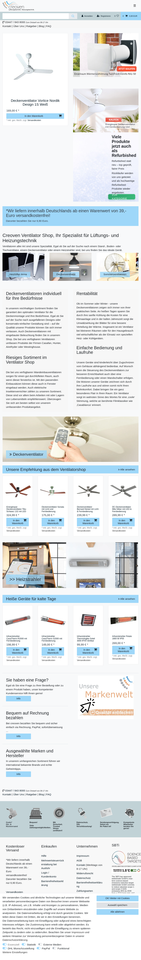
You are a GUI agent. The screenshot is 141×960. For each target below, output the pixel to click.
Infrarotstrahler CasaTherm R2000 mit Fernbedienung (16, 638)
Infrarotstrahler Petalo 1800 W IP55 (122, 637)
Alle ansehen (126, 469)
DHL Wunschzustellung (21, 948)
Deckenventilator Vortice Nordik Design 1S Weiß (35, 102)
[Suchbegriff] (35, 16)
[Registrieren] (104, 16)
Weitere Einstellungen (14, 952)
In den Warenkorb (43, 116)
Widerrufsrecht (85, 873)
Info (18, 698)
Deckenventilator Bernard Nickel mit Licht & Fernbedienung (88, 509)
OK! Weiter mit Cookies (117, 898)
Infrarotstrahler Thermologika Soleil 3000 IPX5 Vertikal (86, 638)
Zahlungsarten (85, 890)
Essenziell (13, 944)
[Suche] (73, 16)
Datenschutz (84, 878)
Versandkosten (34, 120)
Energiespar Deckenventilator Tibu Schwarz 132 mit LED (16, 509)
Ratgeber (31, 26)
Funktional (63, 948)
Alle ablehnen (117, 911)
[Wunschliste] (117, 16)
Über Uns (18, 26)
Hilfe (43, 855)
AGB (79, 860)
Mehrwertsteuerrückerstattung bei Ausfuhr (52, 864)
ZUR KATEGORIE (119, 196)
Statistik (31, 944)
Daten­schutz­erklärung (14, 939)
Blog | (42, 26)
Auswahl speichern (117, 905)
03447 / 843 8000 (15, 22)
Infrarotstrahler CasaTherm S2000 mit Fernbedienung (52, 638)
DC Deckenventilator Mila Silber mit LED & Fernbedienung (122, 509)
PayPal (46, 948)
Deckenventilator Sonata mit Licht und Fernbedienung (53, 509)
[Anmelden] (87, 16)
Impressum (83, 855)
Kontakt (6, 26)
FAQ (48, 26)
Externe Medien (52, 944)
